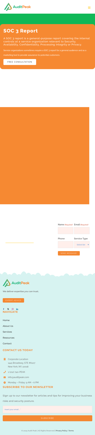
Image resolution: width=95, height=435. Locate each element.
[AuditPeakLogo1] (16, 280)
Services (7, 332)
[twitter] (8, 309)
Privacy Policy (61, 430)
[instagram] (13, 309)
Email (81, 225)
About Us (8, 326)
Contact (7, 343)
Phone (61, 238)
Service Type (81, 238)
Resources (8, 337)
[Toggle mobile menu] (89, 7)
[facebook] (4, 309)
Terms (71, 430)
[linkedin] (17, 309)
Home (6, 320)
